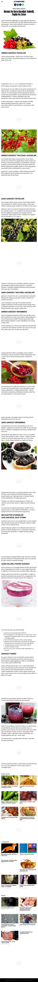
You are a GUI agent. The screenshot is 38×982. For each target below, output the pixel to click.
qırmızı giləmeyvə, (15, 661)
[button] (2, 1)
